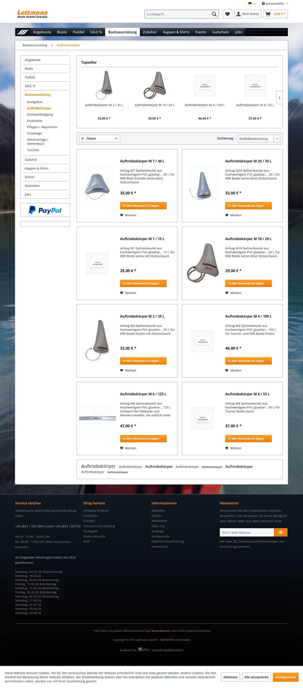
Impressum (160, 546)
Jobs (28, 194)
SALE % (30, 86)
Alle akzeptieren (256, 677)
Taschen (33, 150)
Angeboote (32, 60)
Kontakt (89, 521)
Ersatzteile (34, 121)
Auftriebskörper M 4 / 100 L (205, 105)
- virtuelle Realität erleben (167, 650)
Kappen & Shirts (36, 168)
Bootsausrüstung (37, 94)
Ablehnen (230, 677)
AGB (86, 541)
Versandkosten (160, 631)
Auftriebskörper (39, 108)
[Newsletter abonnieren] (281, 532)
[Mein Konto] (247, 14)
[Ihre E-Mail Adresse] (247, 532)
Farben (157, 516)
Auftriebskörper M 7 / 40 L (142, 161)
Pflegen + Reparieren (42, 127)
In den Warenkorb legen (141, 205)
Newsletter (159, 521)
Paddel (30, 77)
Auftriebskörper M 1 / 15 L (142, 239)
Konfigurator (161, 536)
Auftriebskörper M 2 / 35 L (104, 105)
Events (29, 177)
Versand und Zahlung (99, 526)
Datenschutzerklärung (168, 541)
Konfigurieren (286, 677)
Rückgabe (90, 531)
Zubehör (31, 160)
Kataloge (158, 531)
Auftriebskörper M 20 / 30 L (248, 161)
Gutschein (32, 186)
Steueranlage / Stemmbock (37, 141)
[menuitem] (183, 14)
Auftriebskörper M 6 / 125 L (143, 394)
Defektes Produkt (96, 511)
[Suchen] (214, 14)
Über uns (158, 526)
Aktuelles (158, 511)
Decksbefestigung (40, 114)
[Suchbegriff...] (182, 14)
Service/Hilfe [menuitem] (273, 4)
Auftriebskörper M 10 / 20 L (154, 105)
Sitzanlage (34, 133)
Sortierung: (225, 138)
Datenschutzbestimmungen (259, 541)
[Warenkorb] (275, 14)
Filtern (88, 138)
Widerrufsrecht (94, 536)
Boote (29, 68)
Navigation (35, 102)
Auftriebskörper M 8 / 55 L (255, 105)
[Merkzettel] (227, 14)
